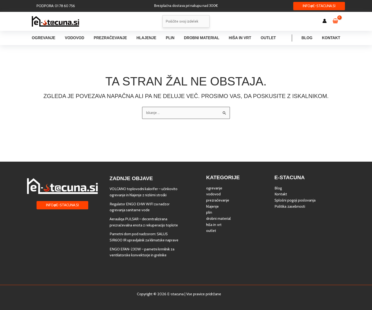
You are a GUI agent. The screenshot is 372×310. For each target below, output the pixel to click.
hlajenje (212, 194)
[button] (55, 6)
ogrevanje (214, 176)
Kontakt (332, 38)
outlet (211, 218)
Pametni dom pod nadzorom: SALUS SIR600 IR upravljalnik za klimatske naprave (140, 234)
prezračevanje (217, 188)
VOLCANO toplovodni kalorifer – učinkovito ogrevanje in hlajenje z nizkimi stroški (142, 183)
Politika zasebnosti (289, 194)
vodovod (213, 182)
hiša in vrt (214, 212)
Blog (309, 38)
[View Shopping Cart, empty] (337, 21)
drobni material (218, 206)
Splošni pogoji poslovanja (295, 188)
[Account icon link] (324, 21)
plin (209, 200)
